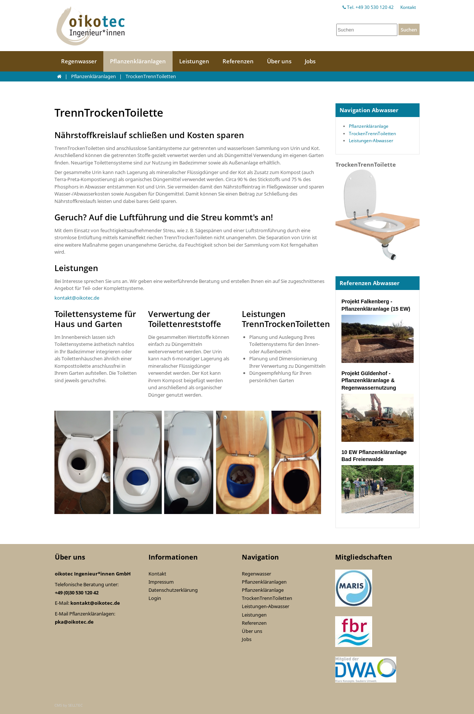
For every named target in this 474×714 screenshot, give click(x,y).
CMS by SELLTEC (68, 705)
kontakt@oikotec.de (76, 297)
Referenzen (238, 61)
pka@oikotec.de (74, 621)
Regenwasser (79, 61)
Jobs (310, 61)
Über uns (279, 61)
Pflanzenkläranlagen (138, 61)
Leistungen (194, 61)
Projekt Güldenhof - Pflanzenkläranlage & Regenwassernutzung (368, 380)
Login (154, 598)
